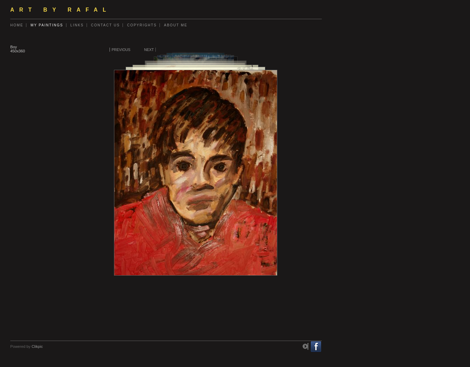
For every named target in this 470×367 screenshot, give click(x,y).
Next (149, 50)
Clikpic (37, 346)
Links (77, 25)
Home (16, 25)
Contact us (105, 25)
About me (175, 25)
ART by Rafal (60, 10)
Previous (121, 50)
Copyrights (142, 25)
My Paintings (46, 25)
